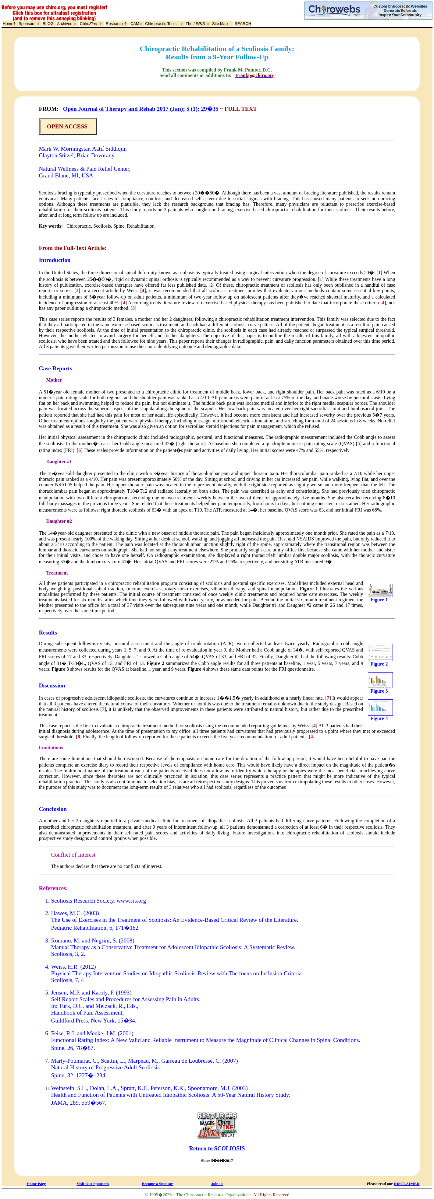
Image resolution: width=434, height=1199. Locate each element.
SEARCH (243, 23)
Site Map (220, 23)
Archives (64, 23)
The (195, 23)
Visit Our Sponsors (92, 1183)
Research (114, 23)
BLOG (48, 23)
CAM (134, 23)
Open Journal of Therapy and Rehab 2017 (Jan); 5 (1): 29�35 (141, 109)
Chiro (88, 23)
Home (8, 23)
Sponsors (27, 23)
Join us (217, 1183)
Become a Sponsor (157, 1183)
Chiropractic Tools (160, 23)
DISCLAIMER (407, 1183)
